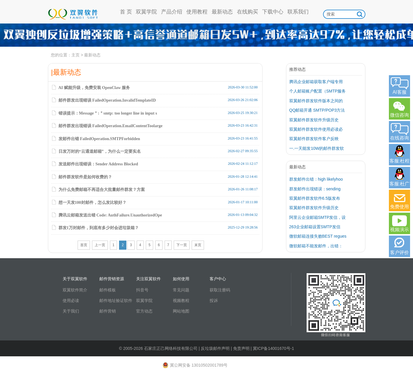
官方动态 (144, 311)
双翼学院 (146, 12)
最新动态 (222, 12)
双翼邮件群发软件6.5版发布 (314, 198)
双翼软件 (73, 12)
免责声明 (241, 348)
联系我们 (298, 12)
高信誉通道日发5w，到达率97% (206, 35)
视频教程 (181, 300)
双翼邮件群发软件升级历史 (314, 120)
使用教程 (197, 12)
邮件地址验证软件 (115, 300)
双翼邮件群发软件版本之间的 (316, 100)
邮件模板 (107, 290)
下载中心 (272, 12)
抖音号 (142, 290)
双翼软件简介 (75, 290)
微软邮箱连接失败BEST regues (318, 236)
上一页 (100, 245)
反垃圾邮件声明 (215, 348)
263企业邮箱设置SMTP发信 (314, 226)
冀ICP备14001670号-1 (273, 348)
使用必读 (71, 300)
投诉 (214, 300)
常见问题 (181, 290)
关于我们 (71, 311)
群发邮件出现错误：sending (315, 189)
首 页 (126, 12)
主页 (75, 55)
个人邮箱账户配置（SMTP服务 (317, 91)
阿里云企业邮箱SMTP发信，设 (317, 217)
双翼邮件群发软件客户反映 (314, 138)
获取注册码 (220, 290)
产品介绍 (171, 12)
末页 (197, 245)
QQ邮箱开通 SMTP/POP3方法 (317, 110)
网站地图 (181, 311)
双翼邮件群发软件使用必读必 (316, 129)
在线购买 (247, 12)
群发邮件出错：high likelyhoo (316, 179)
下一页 (181, 245)
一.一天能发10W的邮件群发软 (316, 148)
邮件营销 (107, 311)
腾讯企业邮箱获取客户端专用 (316, 81)
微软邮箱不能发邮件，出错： (316, 246)
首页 (83, 245)
